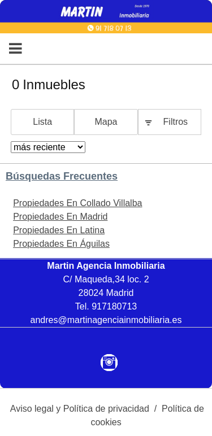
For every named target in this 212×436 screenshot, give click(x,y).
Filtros (175, 122)
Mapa (105, 122)
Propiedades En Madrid (60, 216)
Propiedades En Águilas (61, 243)
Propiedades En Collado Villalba (77, 203)
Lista (42, 122)
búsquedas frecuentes (62, 176)
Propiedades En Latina (59, 230)
